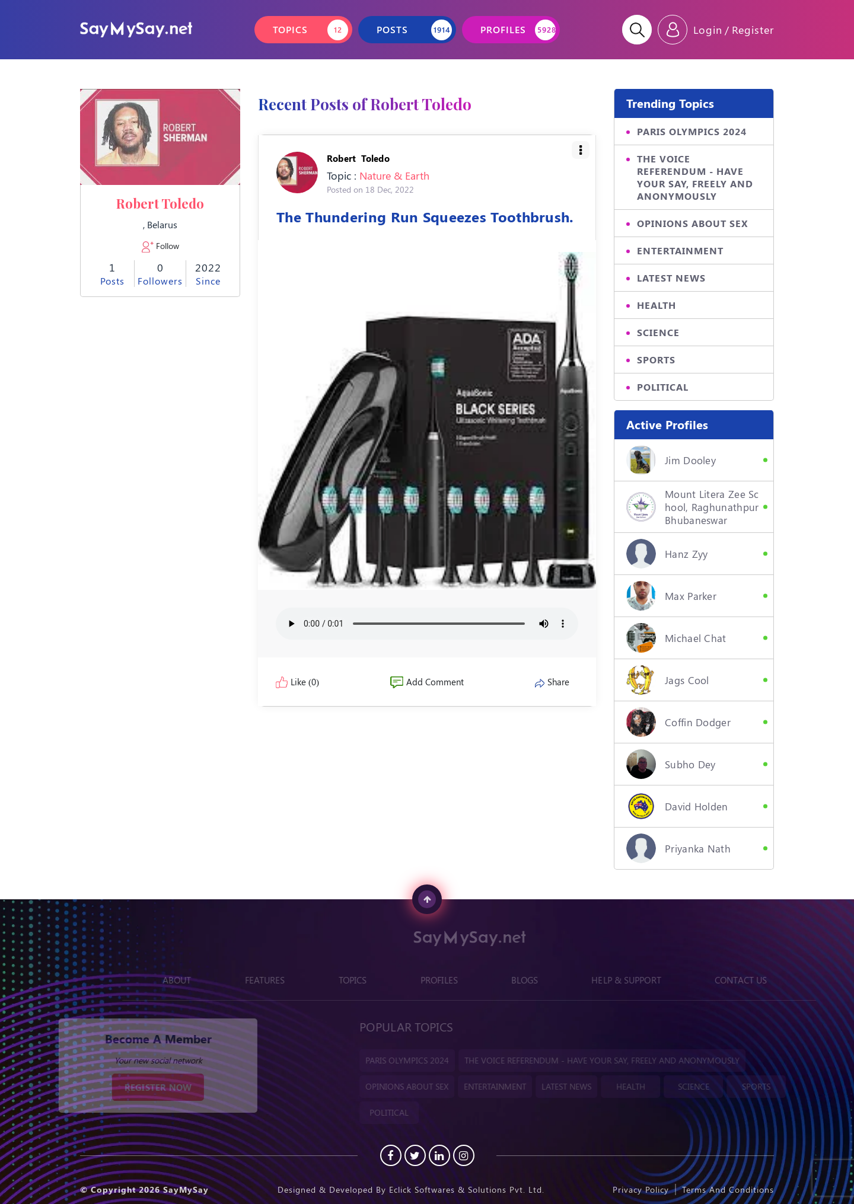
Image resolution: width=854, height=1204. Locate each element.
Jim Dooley (671, 460)
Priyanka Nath (678, 848)
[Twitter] (415, 1155)
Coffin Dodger (678, 722)
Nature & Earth (394, 175)
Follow (160, 246)
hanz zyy (667, 554)
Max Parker (671, 596)
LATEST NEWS (671, 278)
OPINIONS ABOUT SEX (692, 223)
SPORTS (656, 359)
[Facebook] (390, 1155)
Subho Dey (671, 764)
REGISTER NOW (146, 1087)
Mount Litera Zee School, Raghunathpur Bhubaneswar (692, 506)
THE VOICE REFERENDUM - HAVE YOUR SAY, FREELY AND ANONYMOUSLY (695, 177)
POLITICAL (663, 387)
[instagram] (463, 1155)
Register (753, 30)
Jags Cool (667, 680)
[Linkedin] (439, 1155)
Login (707, 30)
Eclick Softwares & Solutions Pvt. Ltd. (466, 1189)
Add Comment (427, 681)
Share (552, 682)
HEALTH (656, 305)
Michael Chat (676, 638)
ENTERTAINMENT (680, 250)
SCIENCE (658, 332)
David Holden (677, 806)
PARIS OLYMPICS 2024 (692, 131)
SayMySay (186, 1189)
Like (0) (297, 681)
